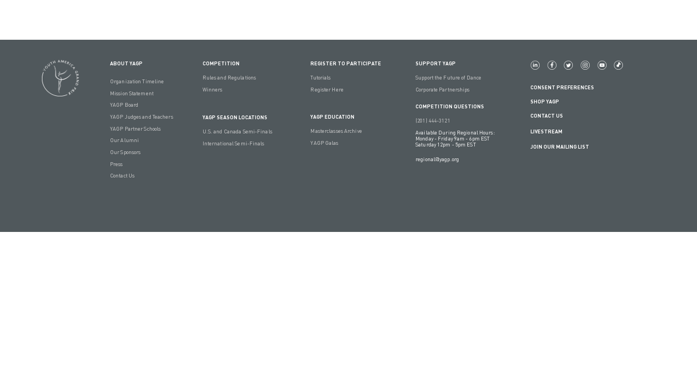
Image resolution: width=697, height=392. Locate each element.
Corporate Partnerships (442, 90)
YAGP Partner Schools (135, 129)
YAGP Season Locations (235, 117)
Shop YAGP (544, 102)
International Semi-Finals (234, 143)
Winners (213, 90)
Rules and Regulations (229, 78)
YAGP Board (124, 105)
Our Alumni (124, 140)
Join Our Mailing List (559, 147)
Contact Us (122, 176)
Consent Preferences (562, 87)
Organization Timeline (137, 81)
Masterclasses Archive (336, 131)
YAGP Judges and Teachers (141, 117)
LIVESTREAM (550, 131)
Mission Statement (132, 93)
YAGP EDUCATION (332, 117)
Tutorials (320, 78)
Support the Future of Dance (448, 78)
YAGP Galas (324, 143)
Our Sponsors (125, 152)
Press (116, 164)
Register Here (326, 90)
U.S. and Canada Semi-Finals (237, 131)
